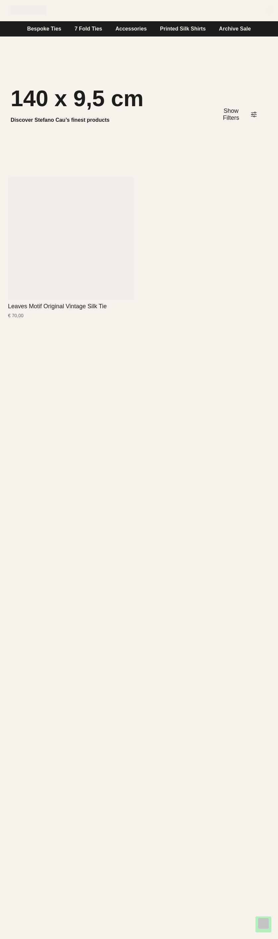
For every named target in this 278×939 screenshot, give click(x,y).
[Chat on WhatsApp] (263, 924)
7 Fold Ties (88, 29)
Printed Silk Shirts (183, 29)
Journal (159, 10)
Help (181, 10)
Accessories (131, 29)
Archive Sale (235, 29)
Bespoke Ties (44, 29)
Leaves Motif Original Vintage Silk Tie (57, 306)
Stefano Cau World (118, 10)
